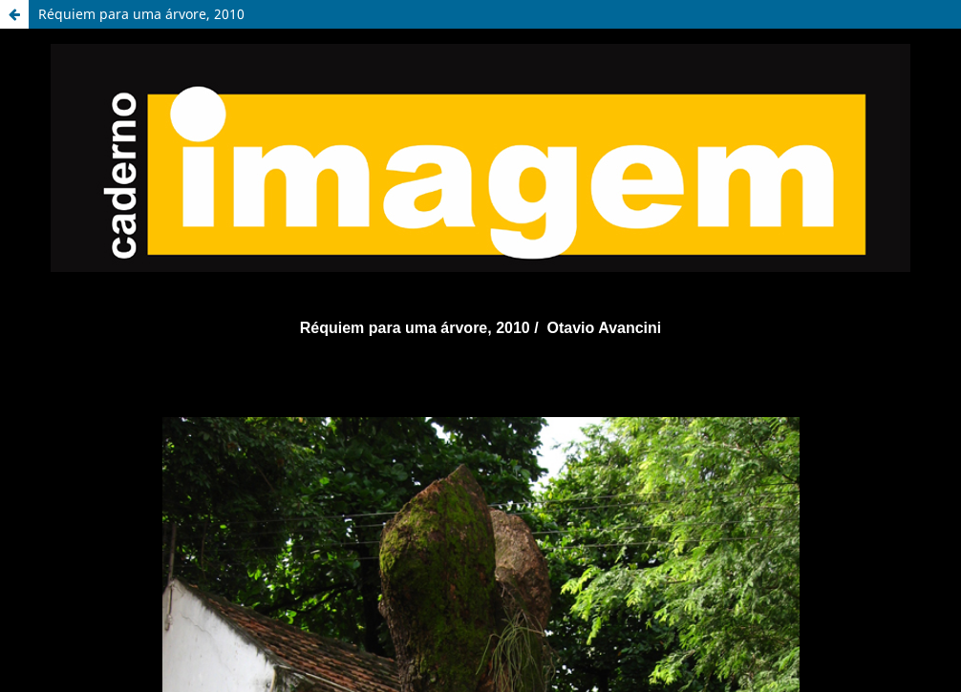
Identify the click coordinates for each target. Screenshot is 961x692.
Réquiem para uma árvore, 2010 (141, 14)
